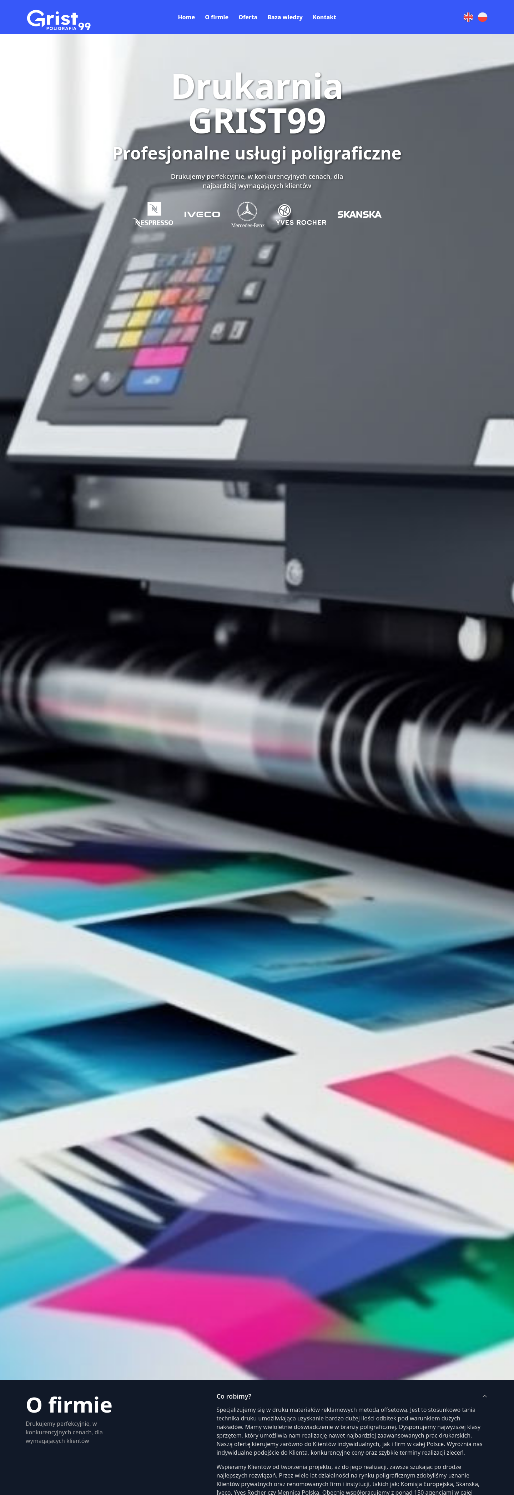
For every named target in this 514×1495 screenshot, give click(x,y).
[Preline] (64, 16)
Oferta (247, 17)
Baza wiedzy (285, 17)
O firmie (216, 17)
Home (186, 17)
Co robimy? (352, 1396)
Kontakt (324, 17)
